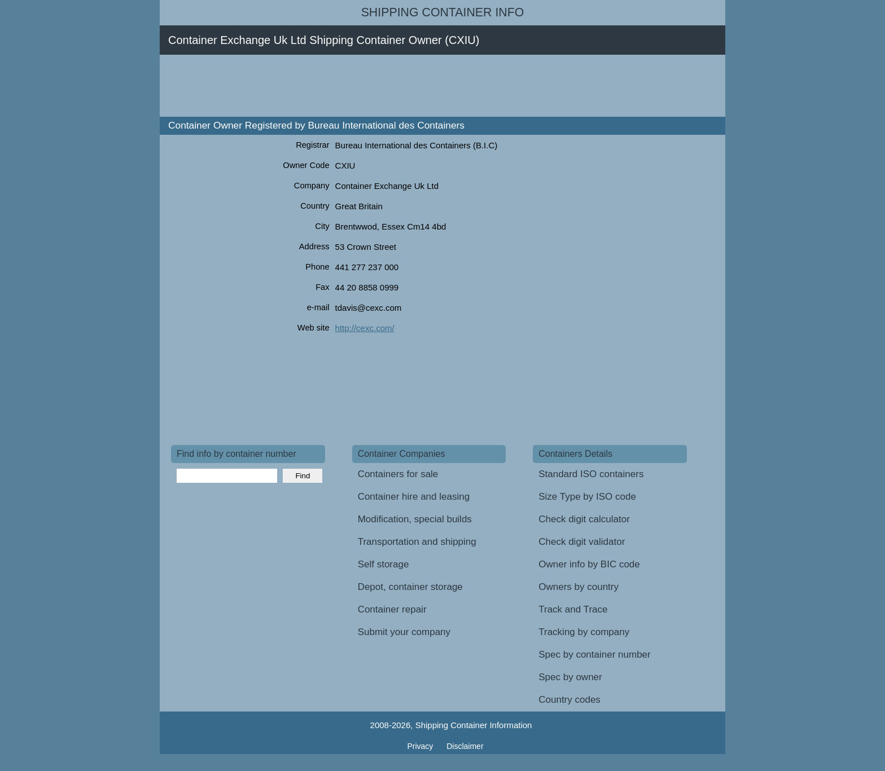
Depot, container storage (410, 586)
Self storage (383, 564)
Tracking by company (583, 632)
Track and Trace (572, 609)
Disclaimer (464, 746)
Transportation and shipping (417, 541)
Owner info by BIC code (589, 564)
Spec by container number (594, 654)
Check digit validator (581, 541)
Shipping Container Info (442, 12)
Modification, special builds (415, 519)
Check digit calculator (584, 519)
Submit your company (404, 632)
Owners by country (578, 586)
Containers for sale (398, 474)
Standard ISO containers (590, 474)
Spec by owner (570, 677)
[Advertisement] (376, 85)
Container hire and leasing (414, 496)
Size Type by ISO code (587, 496)
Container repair (392, 609)
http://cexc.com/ (365, 328)
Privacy (421, 746)
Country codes (569, 699)
